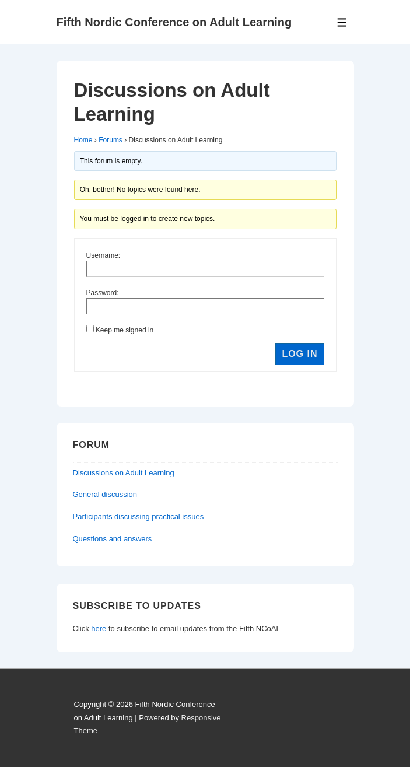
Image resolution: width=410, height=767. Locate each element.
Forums (110, 140)
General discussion (105, 494)
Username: (103, 255)
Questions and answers (112, 538)
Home (83, 140)
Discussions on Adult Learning (123, 472)
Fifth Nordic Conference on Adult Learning (174, 22)
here (98, 628)
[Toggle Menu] (342, 22)
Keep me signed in (124, 330)
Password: (102, 293)
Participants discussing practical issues (138, 516)
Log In (299, 354)
